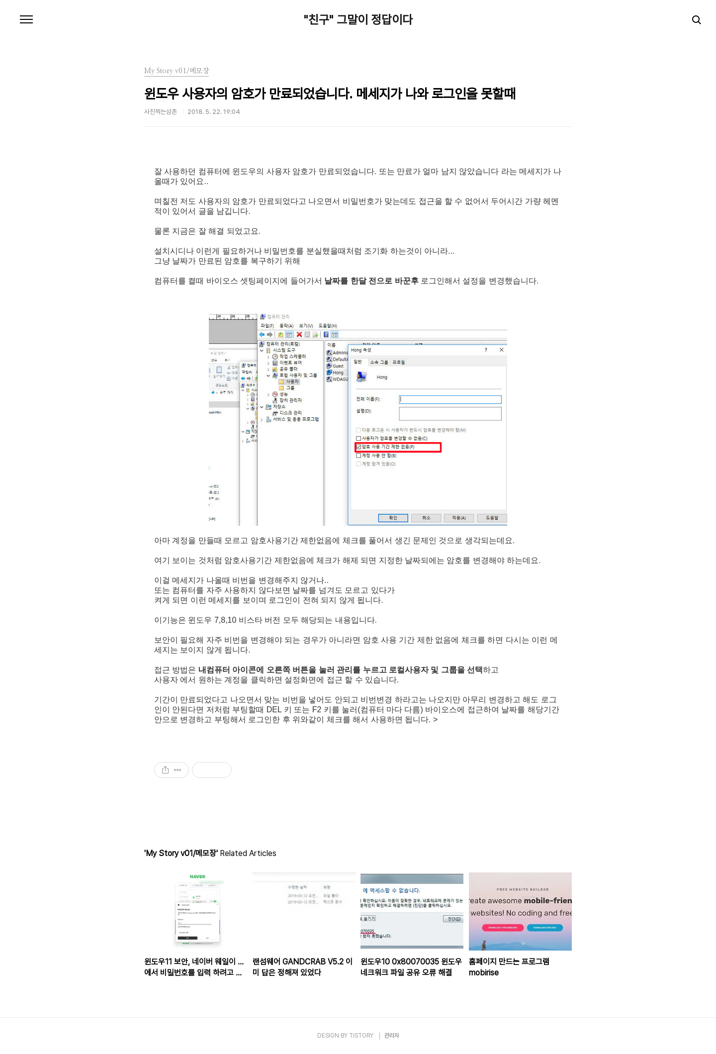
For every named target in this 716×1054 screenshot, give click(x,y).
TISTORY (361, 1035)
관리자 (391, 1035)
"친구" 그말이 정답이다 (358, 20)
